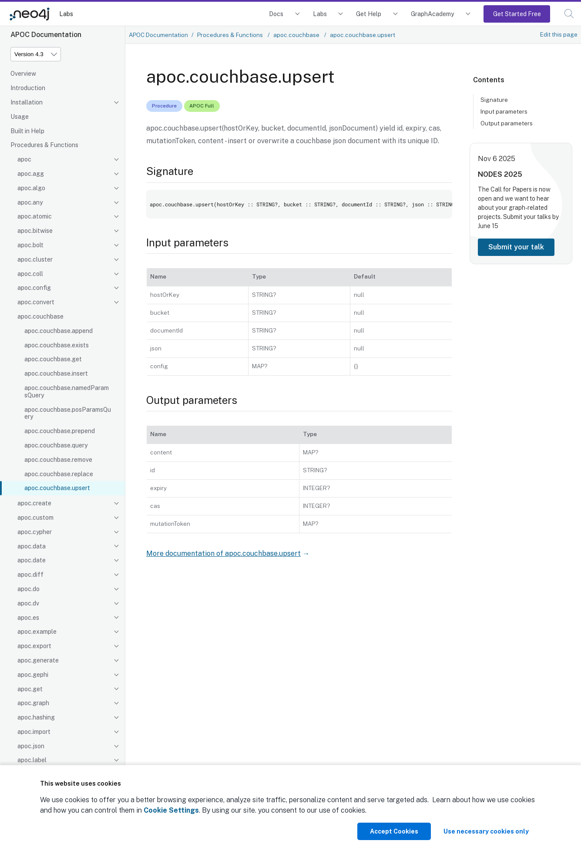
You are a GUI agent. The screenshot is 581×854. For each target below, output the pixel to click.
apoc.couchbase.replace (58, 474)
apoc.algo (31, 188)
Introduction (27, 87)
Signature (494, 99)
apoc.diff (30, 574)
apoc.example (37, 631)
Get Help (368, 13)
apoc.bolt (30, 245)
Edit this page (559, 34)
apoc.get (30, 689)
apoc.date (31, 560)
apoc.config (34, 287)
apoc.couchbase (40, 316)
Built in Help (27, 131)
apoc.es (28, 617)
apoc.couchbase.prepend (59, 430)
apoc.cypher (34, 531)
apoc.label (32, 759)
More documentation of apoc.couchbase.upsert (223, 553)
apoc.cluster (35, 259)
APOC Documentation (158, 34)
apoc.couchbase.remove (58, 459)
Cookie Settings (171, 810)
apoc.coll (30, 273)
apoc (24, 159)
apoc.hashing (36, 717)
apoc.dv (28, 603)
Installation (26, 102)
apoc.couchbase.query (55, 445)
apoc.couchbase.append (58, 330)
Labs (66, 13)
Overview (23, 73)
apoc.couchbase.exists (56, 345)
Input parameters (503, 111)
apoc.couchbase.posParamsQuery (67, 413)
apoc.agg (30, 173)
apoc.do (28, 588)
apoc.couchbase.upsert (57, 487)
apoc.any (30, 202)
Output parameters (506, 123)
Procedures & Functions (44, 144)
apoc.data (31, 546)
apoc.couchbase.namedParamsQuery (66, 391)
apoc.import (33, 731)
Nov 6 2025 (496, 159)
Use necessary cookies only (486, 831)
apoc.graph (33, 702)
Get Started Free (517, 13)
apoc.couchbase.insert (56, 373)
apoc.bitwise (35, 230)
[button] (569, 14)
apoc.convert (35, 302)
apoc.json (30, 746)
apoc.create (34, 503)
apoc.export (34, 645)
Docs (276, 13)
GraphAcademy (432, 13)
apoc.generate (38, 660)
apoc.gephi (32, 674)
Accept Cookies (394, 831)
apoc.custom (35, 517)
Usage (19, 116)
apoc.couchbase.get (53, 359)
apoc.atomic (34, 216)
